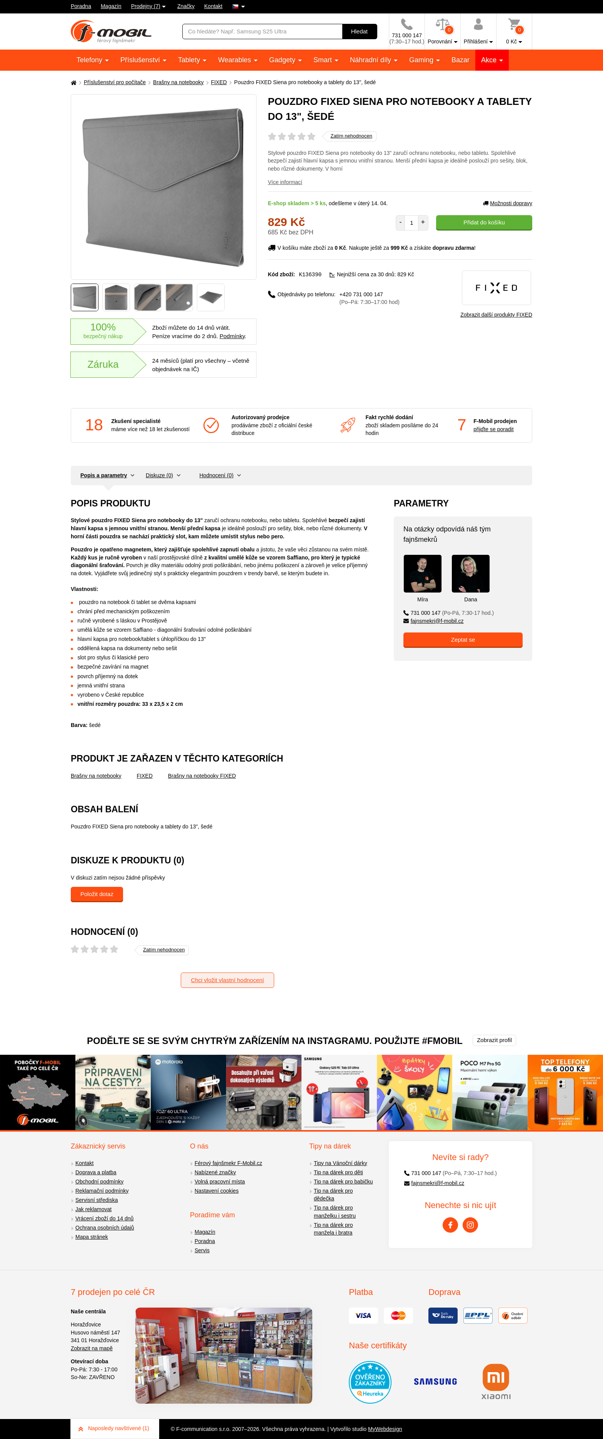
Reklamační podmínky (102, 1191)
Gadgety (283, 60)
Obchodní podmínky (99, 1181)
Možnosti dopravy (507, 203)
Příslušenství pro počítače (115, 82)
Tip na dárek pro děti (338, 1172)
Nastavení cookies (216, 1191)
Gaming (422, 60)
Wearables (235, 60)
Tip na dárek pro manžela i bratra (333, 1229)
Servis (202, 1250)
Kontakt (213, 6)
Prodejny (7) (145, 6)
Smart (323, 60)
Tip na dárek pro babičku (343, 1181)
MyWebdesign (385, 1429)
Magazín (111, 6)
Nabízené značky (215, 1172)
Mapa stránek (91, 1237)
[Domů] (73, 82)
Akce (489, 60)
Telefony (90, 60)
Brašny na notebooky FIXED (202, 776)
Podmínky (232, 336)
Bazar (460, 60)
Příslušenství (141, 60)
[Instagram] (470, 1225)
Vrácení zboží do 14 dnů (104, 1218)
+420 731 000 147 (370, 298)
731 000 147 (448, 613)
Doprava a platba (96, 1172)
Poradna (81, 6)
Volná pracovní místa (220, 1181)
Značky (186, 6)
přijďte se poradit (493, 429)
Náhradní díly (371, 60)
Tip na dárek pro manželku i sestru (335, 1212)
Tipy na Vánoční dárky (340, 1163)
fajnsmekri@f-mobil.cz (433, 621)
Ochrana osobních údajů (104, 1228)
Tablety (190, 60)
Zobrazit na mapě (92, 1348)
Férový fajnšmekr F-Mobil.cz (228, 1163)
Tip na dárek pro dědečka (333, 1195)
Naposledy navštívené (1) (113, 1428)
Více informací (285, 182)
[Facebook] (450, 1225)
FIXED (219, 82)
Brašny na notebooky (178, 82)
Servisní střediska (96, 1200)
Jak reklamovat (93, 1209)
